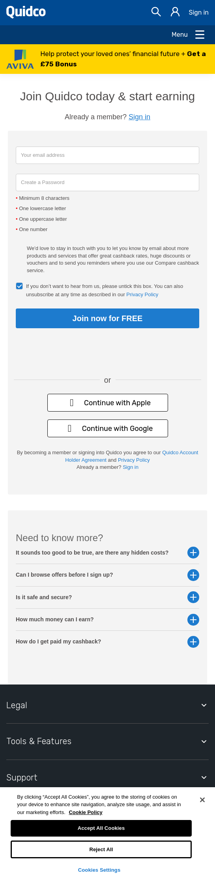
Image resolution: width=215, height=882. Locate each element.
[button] (107, 59)
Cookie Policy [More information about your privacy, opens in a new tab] (85, 812)
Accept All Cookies (101, 828)
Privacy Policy (142, 294)
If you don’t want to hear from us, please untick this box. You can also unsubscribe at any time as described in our (104, 290)
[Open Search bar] (156, 12)
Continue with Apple (107, 403)
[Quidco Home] (26, 16)
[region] (107, 834)
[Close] (202, 800)
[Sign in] (175, 12)
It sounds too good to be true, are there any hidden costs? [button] (107, 553)
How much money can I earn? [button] (107, 619)
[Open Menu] (188, 34)
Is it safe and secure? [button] (107, 597)
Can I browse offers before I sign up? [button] (107, 575)
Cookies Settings (99, 870)
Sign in (199, 12)
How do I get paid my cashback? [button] (107, 642)
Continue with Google (107, 428)
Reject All (101, 849)
